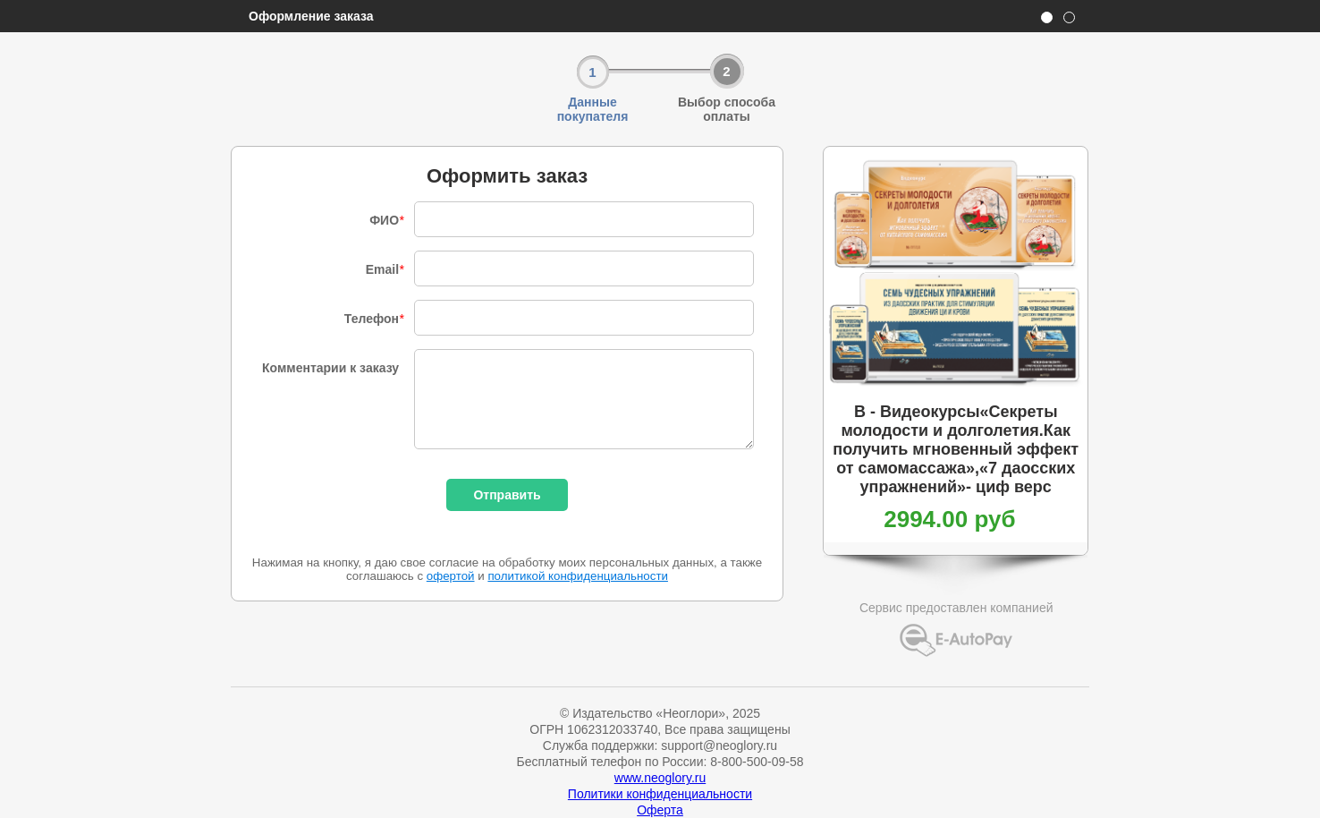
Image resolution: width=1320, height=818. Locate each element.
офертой (451, 576)
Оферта (660, 810)
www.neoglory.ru (660, 778)
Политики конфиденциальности (660, 794)
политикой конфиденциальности (577, 576)
